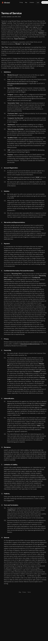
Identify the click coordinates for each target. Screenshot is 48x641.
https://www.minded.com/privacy (30, 344)
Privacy (24, 592)
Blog (20, 592)
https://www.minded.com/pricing (17, 83)
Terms (29, 592)
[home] (6, 2)
